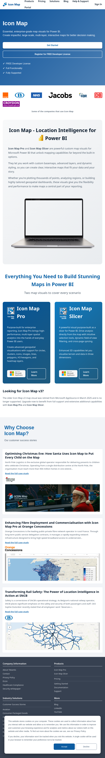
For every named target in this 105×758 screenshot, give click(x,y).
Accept (64, 747)
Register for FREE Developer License (52, 54)
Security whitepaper (12, 688)
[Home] (11, 4)
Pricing (57, 678)
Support (57, 691)
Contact (6, 673)
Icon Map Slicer (61, 673)
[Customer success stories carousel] (52, 537)
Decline (86, 747)
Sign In (98, 4)
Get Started (52, 45)
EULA (5, 681)
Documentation (61, 687)
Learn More (34, 373)
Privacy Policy (9, 677)
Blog (56, 704)
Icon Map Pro (60, 670)
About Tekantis (9, 670)
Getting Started (61, 683)
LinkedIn (58, 708)
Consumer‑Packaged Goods (15, 713)
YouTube (58, 712)
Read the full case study (17, 473)
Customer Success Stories (14, 704)
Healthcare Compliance (13, 685)
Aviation (6, 709)
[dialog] (52, 735)
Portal (27, 7)
